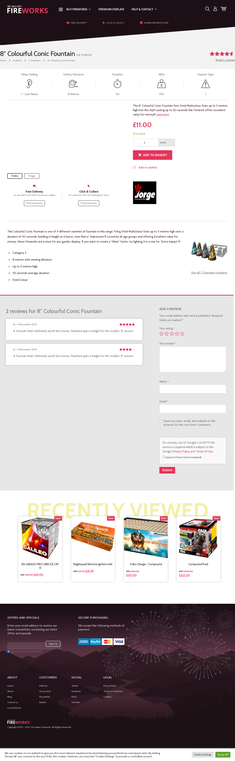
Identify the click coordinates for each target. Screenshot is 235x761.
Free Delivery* (77, 22)
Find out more (34, 203)
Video (14, 175)
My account (45, 691)
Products (17, 60)
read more (162, 114)
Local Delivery (14, 707)
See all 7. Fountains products (209, 272)
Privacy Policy (181, 451)
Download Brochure (154, 22)
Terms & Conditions (113, 691)
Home (3, 60)
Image (31, 175)
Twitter (74, 685)
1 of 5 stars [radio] (161, 333)
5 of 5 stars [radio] (182, 333)
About (10, 691)
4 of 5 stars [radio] (177, 333)
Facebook (76, 691)
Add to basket (155, 155)
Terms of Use (204, 451)
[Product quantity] (146, 142)
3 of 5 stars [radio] (172, 333)
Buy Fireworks (78, 9)
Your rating (167, 328)
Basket (42, 702)
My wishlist (44, 696)
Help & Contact (144, 9)
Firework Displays (111, 9)
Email (163, 401)
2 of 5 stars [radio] (166, 333)
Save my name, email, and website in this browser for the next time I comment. (189, 422)
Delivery (43, 685)
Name (164, 381)
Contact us (12, 702)
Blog (9, 696)
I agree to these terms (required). (182, 457)
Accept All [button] (223, 754)
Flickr (74, 696)
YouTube (75, 702)
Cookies (107, 696)
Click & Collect (113, 22)
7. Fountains (35, 60)
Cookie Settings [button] (202, 754)
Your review (167, 343)
